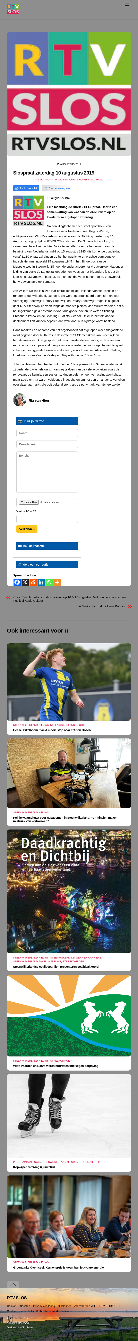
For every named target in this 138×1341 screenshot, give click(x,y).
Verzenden (27, 529)
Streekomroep (73, 961)
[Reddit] (33, 582)
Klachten (24, 1306)
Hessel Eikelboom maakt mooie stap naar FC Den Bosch (52, 730)
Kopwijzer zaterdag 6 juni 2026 (34, 1167)
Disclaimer (64, 1306)
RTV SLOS (15, 1318)
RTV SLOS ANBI (109, 1306)
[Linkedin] (41, 582)
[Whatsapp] (49, 582)
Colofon (12, 1306)
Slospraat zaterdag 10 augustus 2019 (53, 173)
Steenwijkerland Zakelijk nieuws (37, 961)
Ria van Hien (43, 179)
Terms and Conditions (58, 1311)
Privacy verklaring (44, 1306)
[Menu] (127, 5)
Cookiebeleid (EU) (30, 1311)
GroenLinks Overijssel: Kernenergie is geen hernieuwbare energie (58, 1267)
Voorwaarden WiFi (85, 1306)
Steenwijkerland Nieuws (90, 179)
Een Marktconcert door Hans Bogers (100, 606)
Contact (12, 1311)
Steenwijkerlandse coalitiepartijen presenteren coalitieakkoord (55, 966)
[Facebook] (17, 582)
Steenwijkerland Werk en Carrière (75, 957)
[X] (25, 582)
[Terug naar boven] (13, 1284)
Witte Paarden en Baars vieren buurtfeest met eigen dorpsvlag (55, 1065)
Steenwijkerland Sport (67, 725)
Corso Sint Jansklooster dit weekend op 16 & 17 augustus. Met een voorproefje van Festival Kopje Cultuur (69, 598)
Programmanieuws (65, 179)
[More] (57, 582)
